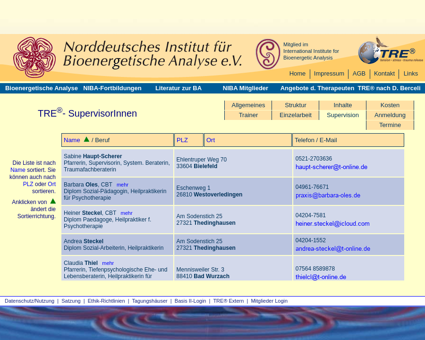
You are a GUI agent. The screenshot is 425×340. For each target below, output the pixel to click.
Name (72, 140)
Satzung (70, 301)
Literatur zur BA (178, 88)
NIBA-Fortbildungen (112, 88)
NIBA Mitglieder (245, 88)
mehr (120, 184)
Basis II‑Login (190, 301)
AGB (359, 73)
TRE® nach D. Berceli (388, 88)
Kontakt (384, 73)
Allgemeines (248, 105)
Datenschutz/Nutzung (29, 301)
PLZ (182, 140)
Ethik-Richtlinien (106, 301)
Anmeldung (390, 115)
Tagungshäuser (150, 301)
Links (411, 73)
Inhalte (342, 105)
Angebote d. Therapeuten (317, 88)
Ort (210, 140)
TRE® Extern (228, 301)
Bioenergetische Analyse (41, 88)
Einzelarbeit (296, 115)
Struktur (295, 105)
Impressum (329, 73)
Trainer (248, 115)
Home (297, 73)
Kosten (390, 105)
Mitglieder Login (269, 301)
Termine (390, 124)
